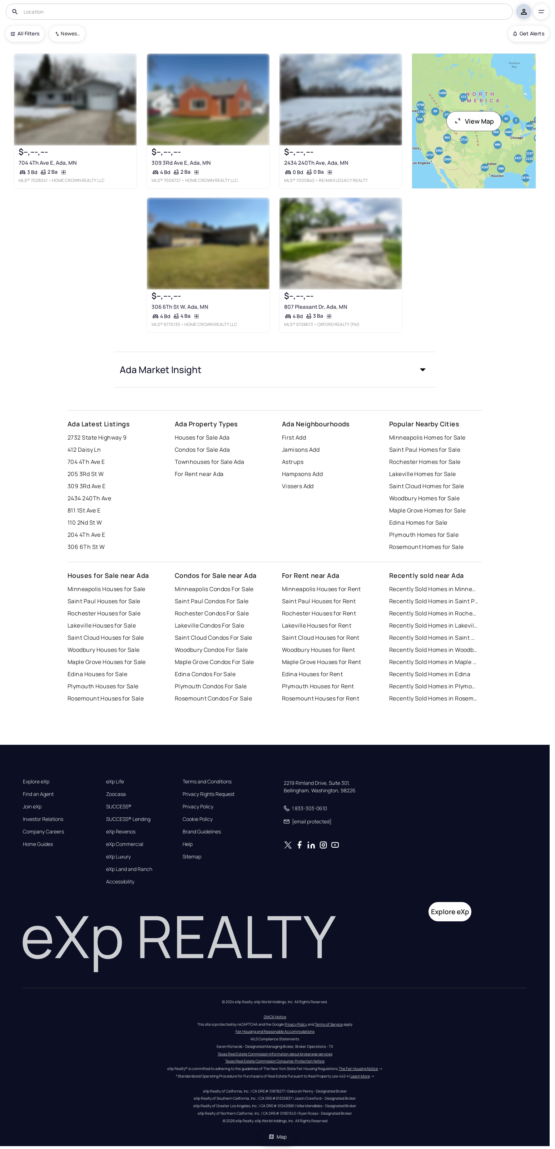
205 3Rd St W (86, 474)
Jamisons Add (300, 450)
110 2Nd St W (85, 522)
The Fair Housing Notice (358, 1068)
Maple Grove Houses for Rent (321, 662)
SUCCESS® (119, 806)
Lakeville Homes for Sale (422, 474)
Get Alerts (528, 33)
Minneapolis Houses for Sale (106, 589)
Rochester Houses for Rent (319, 613)
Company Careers (43, 831)
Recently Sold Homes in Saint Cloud (434, 638)
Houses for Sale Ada (202, 437)
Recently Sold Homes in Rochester (434, 613)
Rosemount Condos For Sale (213, 698)
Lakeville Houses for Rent (316, 625)
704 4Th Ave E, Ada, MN (48, 163)
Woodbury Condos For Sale (211, 650)
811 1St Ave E (84, 510)
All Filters (25, 33)
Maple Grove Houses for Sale (107, 662)
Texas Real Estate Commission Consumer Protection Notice (274, 1061)
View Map (474, 121)
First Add (294, 437)
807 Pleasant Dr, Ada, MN (315, 307)
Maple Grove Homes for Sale (427, 510)
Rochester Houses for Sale (104, 613)
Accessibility (120, 881)
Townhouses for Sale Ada (209, 462)
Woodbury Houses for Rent (318, 650)
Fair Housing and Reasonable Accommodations (275, 1031)
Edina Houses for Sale (97, 674)
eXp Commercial (124, 844)
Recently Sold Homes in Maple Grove (434, 662)
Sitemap (192, 856)
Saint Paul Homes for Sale (424, 450)
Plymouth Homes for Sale (424, 535)
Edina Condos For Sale (205, 674)
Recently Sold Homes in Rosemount (434, 698)
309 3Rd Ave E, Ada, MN (181, 163)
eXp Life (115, 781)
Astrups (292, 462)
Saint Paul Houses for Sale (104, 601)
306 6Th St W (86, 547)
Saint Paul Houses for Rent (319, 601)
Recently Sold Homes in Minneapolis (434, 589)
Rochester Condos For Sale (212, 613)
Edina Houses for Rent (312, 674)
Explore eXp (36, 781)
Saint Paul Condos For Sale (211, 601)
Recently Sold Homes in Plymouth (434, 686)
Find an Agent (38, 794)
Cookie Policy (198, 819)
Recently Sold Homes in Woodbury (434, 650)
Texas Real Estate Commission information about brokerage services (275, 1053)
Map (277, 1136)
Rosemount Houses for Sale (106, 698)
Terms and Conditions (207, 781)
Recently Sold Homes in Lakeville (434, 625)
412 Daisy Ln (84, 450)
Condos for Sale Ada (202, 450)
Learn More (360, 1076)
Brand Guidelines (202, 831)
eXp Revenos (120, 831)
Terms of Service (329, 1024)
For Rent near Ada (199, 474)
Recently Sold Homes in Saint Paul (434, 601)
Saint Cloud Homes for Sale (426, 486)
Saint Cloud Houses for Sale (106, 638)
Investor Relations (43, 819)
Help (188, 844)
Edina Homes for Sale (418, 522)
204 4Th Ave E (86, 535)
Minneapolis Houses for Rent (321, 589)
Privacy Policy (198, 806)
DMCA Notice (275, 1016)
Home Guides (38, 844)
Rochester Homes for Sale (425, 462)
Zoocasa (116, 794)
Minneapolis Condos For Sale (214, 589)
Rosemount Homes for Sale (426, 547)
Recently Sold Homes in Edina (429, 674)
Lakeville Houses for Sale (102, 625)
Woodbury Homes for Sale (424, 498)
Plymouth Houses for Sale (103, 686)
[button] (275, 369)
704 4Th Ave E (86, 462)
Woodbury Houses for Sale (104, 650)
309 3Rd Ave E (87, 486)
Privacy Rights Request (208, 794)
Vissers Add (298, 486)
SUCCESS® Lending (128, 819)
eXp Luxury (118, 856)
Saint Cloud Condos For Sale (213, 638)
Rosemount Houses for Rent (320, 698)
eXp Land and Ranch (129, 869)
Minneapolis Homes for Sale (427, 437)
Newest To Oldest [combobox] (70, 33)
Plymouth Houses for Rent (318, 686)
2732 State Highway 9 (97, 437)
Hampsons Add (302, 474)
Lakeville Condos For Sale (209, 625)
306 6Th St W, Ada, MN (180, 307)
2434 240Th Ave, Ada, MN (316, 163)
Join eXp (32, 806)
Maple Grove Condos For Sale (214, 662)
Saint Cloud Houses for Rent (321, 638)
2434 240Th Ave (89, 498)
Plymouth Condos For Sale (211, 686)
